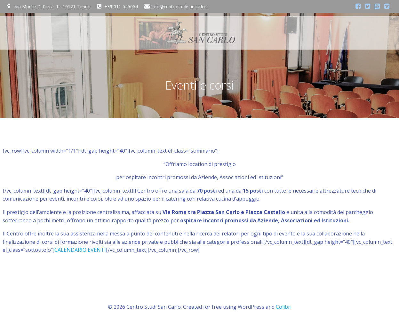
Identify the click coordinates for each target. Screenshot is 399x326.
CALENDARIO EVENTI (80, 249)
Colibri (283, 306)
